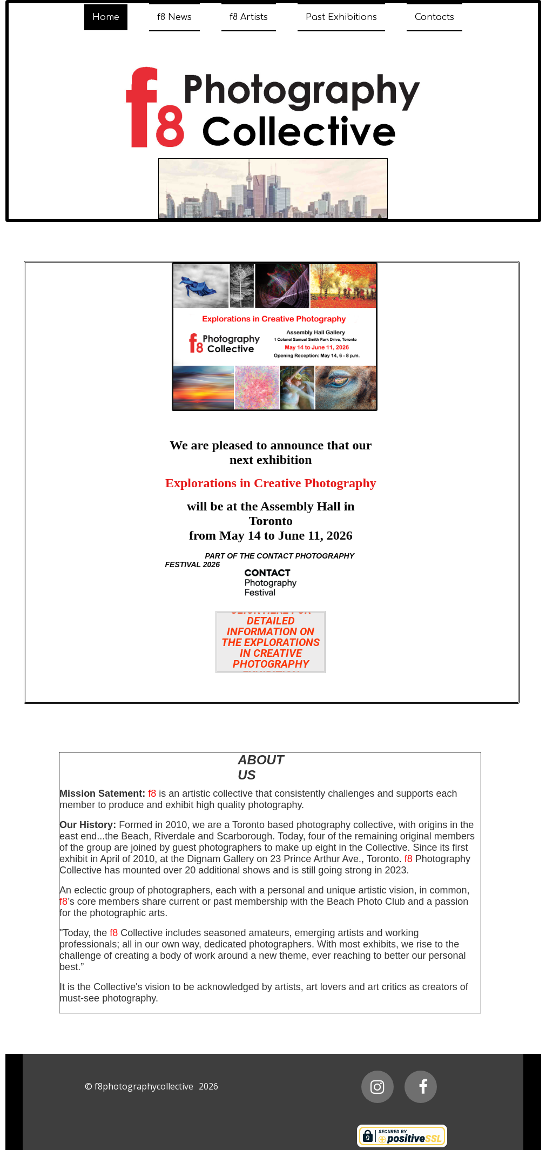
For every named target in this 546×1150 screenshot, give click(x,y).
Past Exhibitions (341, 17)
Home (105, 17)
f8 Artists (249, 17)
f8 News (174, 17)
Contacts (434, 17)
